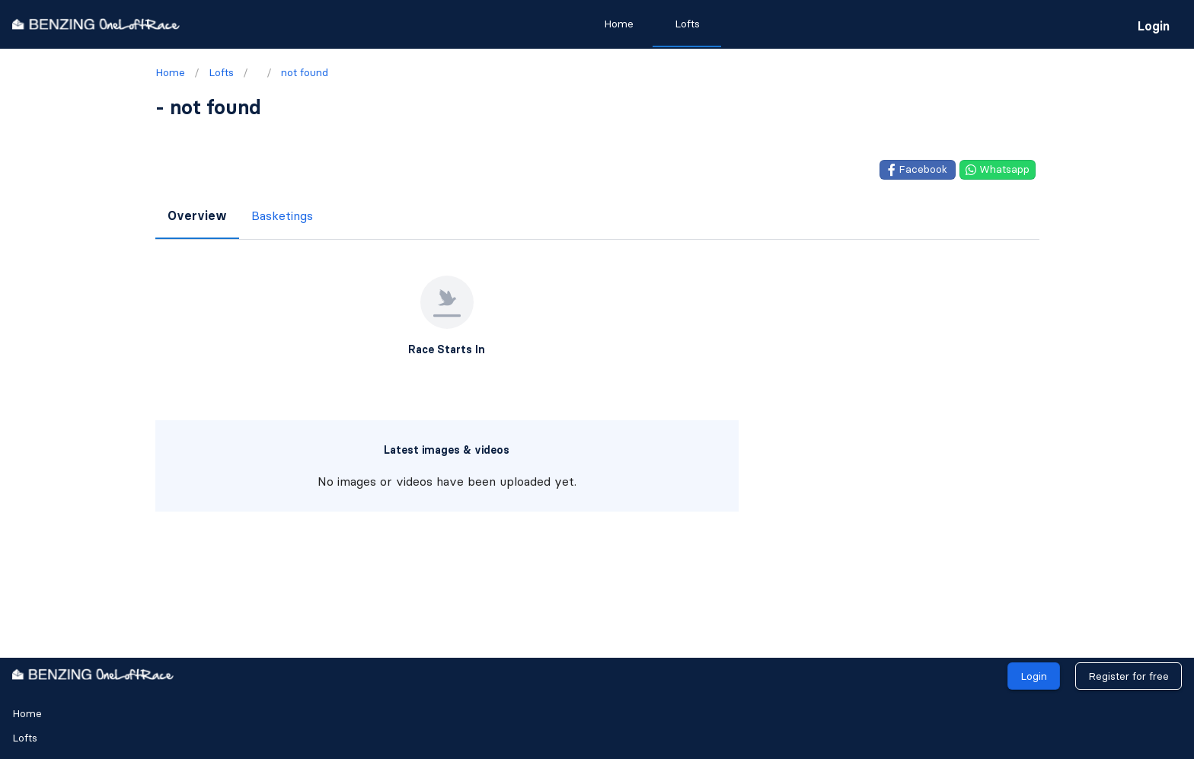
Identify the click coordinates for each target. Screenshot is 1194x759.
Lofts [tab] (687, 23)
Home (27, 713)
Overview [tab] (197, 215)
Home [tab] (619, 23)
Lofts (24, 738)
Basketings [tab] (282, 215)
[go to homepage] (96, 24)
